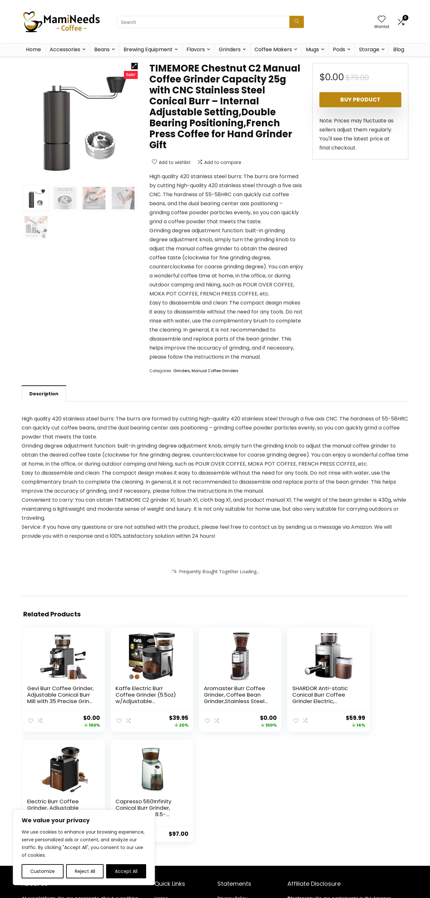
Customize (42, 871)
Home (33, 49)
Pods (339, 49)
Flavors (195, 49)
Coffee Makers (273, 49)
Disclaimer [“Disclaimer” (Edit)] (229, 806)
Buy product (360, 99)
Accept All (126, 871)
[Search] (296, 22)
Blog (398, 49)
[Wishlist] (381, 19)
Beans (102, 49)
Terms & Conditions (239, 797)
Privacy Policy (232, 788)
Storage (369, 49)
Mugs (312, 49)
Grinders (230, 49)
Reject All (85, 871)
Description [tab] (43, 394)
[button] (134, 66)
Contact (164, 806)
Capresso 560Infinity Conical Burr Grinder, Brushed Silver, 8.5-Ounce (375, 701)
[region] (84, 847)
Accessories (65, 49)
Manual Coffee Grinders (215, 370)
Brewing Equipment (148, 49)
